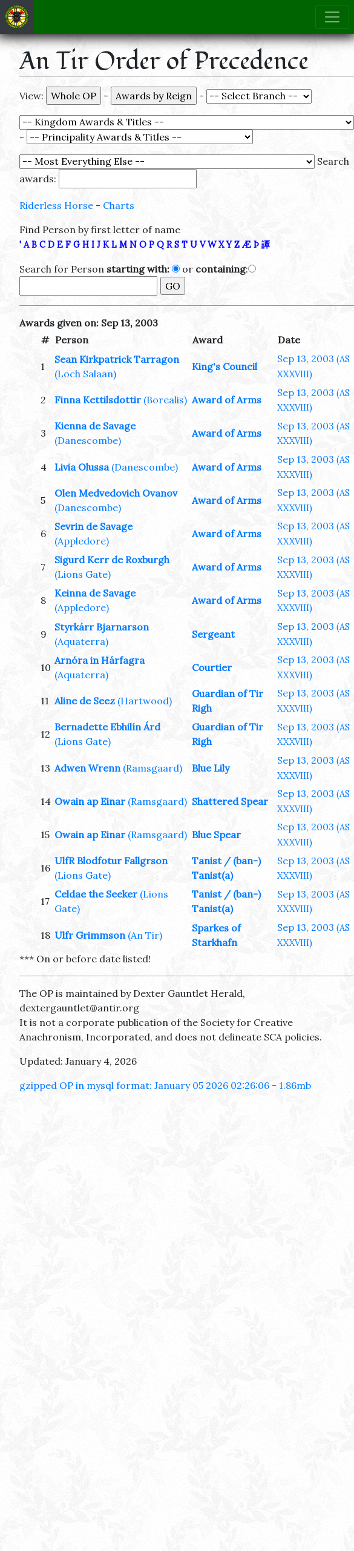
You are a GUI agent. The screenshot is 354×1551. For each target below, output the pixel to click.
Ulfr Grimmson (89, 935)
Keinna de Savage (95, 593)
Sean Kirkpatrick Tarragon (116, 359)
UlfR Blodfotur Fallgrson (111, 861)
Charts (118, 205)
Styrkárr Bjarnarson (101, 627)
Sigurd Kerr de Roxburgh (111, 560)
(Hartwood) (144, 701)
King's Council (224, 366)
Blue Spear (216, 834)
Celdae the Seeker (95, 894)
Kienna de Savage (95, 426)
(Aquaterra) (81, 641)
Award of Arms (226, 400)
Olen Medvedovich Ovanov (115, 493)
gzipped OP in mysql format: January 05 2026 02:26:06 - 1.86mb (165, 1085)
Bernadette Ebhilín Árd (107, 727)
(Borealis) (165, 400)
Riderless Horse (56, 205)
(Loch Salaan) (85, 374)
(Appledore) (81, 541)
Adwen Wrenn (87, 768)
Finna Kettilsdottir (97, 400)
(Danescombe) (87, 440)
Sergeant (213, 634)
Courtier (212, 667)
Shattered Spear (230, 801)
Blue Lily (210, 768)
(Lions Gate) (82, 574)
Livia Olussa (81, 467)
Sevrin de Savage (93, 526)
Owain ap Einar (89, 801)
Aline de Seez (84, 701)
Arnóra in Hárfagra (99, 660)
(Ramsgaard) (152, 768)
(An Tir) (145, 935)
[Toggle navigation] (332, 17)
